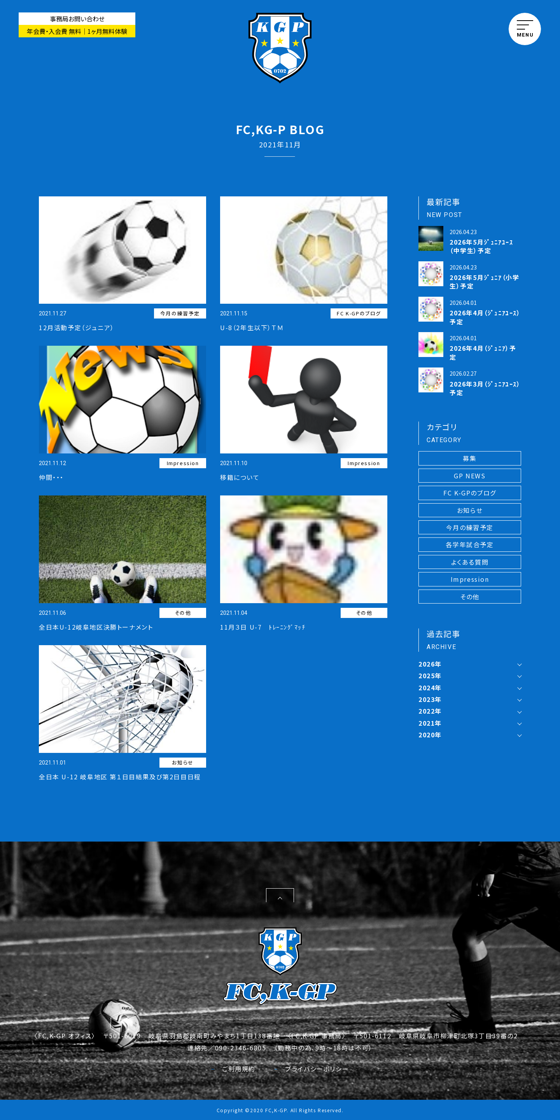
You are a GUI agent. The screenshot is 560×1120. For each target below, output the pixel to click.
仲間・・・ (51, 477)
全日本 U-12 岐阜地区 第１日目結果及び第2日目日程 (120, 776)
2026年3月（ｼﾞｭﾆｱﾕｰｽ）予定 (485, 388)
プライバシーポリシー (311, 1068)
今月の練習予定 (180, 313)
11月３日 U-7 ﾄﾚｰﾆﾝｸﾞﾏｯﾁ (262, 627)
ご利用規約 (233, 1068)
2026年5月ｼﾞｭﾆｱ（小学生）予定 (484, 281)
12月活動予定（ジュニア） (76, 327)
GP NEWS (469, 475)
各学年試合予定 (470, 544)
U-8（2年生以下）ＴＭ (252, 327)
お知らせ (182, 762)
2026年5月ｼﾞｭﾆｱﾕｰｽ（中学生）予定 (481, 246)
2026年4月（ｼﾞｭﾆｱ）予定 (483, 352)
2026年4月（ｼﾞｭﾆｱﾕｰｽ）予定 (485, 317)
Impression (183, 463)
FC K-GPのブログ (359, 313)
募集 (469, 458)
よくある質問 (470, 562)
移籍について (240, 477)
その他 (183, 612)
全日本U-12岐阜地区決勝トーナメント (96, 627)
